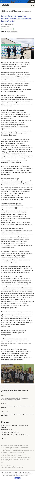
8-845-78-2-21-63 (5, 432)
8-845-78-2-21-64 (15, 432)
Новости (13, 10)
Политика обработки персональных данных (12, 466)
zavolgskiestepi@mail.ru (6, 429)
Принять (17, 478)
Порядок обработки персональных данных (12, 467)
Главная (3, 10)
